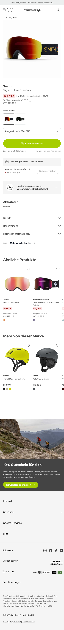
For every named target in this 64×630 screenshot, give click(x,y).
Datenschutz (28, 621)
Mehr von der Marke (20, 243)
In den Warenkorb (32, 143)
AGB (5, 621)
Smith (7, 86)
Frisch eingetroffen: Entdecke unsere (27, 2)
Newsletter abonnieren (18, 484)
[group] (32, 49)
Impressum (15, 621)
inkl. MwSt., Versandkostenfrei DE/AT (32, 96)
